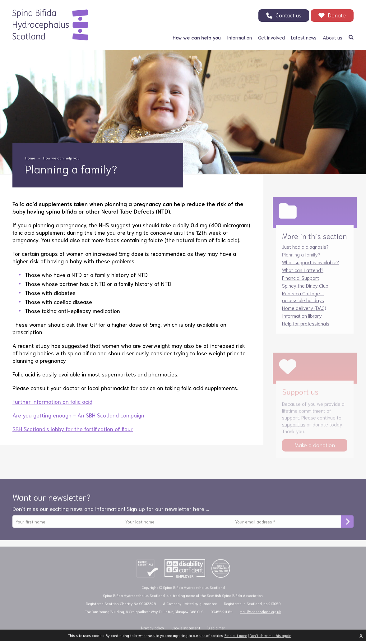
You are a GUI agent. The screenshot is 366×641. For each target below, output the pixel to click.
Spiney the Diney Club (305, 289)
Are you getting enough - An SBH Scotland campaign (78, 415)
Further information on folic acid (52, 401)
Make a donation (314, 449)
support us (293, 429)
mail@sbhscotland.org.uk (260, 616)
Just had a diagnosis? (305, 250)
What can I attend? (302, 273)
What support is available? (310, 265)
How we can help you (61, 157)
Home (30, 157)
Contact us (288, 15)
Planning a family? (301, 258)
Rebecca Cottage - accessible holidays (303, 300)
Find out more (236, 635)
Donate (337, 15)
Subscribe (347, 525)
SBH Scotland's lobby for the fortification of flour (72, 428)
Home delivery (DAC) (304, 311)
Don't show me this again (270, 635)
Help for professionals (305, 327)
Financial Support (300, 281)
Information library (302, 319)
